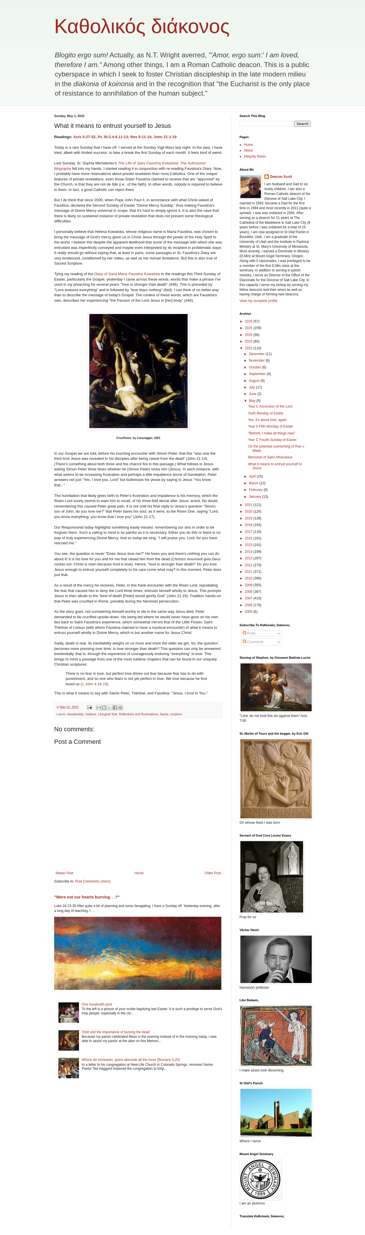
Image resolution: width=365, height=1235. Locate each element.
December (257, 354)
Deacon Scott (281, 177)
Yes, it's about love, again (267, 420)
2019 (249, 518)
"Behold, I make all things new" (271, 433)
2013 (249, 558)
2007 (249, 598)
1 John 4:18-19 (94, 684)
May (252, 401)
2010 (249, 578)
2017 (249, 532)
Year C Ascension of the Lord (270, 406)
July (252, 387)
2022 (249, 348)
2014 (249, 552)
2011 (249, 572)
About (248, 150)
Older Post (213, 873)
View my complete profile (258, 301)
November (257, 360)
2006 (249, 605)
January (255, 497)
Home (139, 873)
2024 (249, 335)
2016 (249, 538)
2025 (249, 328)
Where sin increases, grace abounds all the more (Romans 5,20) (131, 1060)
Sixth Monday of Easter (265, 413)
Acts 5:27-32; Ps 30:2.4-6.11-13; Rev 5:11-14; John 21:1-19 (125, 137)
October (255, 367)
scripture (176, 714)
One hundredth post (97, 1004)
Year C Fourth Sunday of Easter (272, 440)
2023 (249, 341)
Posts (249, 633)
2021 (249, 505)
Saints (164, 714)
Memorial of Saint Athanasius (270, 457)
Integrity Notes (255, 156)
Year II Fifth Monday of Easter (270, 426)
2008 (249, 592)
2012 (249, 565)
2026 (249, 321)
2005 (249, 612)
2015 (249, 545)
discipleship (75, 714)
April (253, 476)
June (253, 394)
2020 (249, 511)
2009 (249, 585)
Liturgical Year (107, 714)
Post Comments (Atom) (93, 881)
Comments (253, 642)
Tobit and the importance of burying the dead (116, 1032)
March (254, 483)
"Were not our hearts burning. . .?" (87, 897)
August (255, 381)
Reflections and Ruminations (138, 714)
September (258, 374)
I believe (90, 714)
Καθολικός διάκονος (142, 26)
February (256, 490)
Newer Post (64, 873)
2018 (249, 525)
